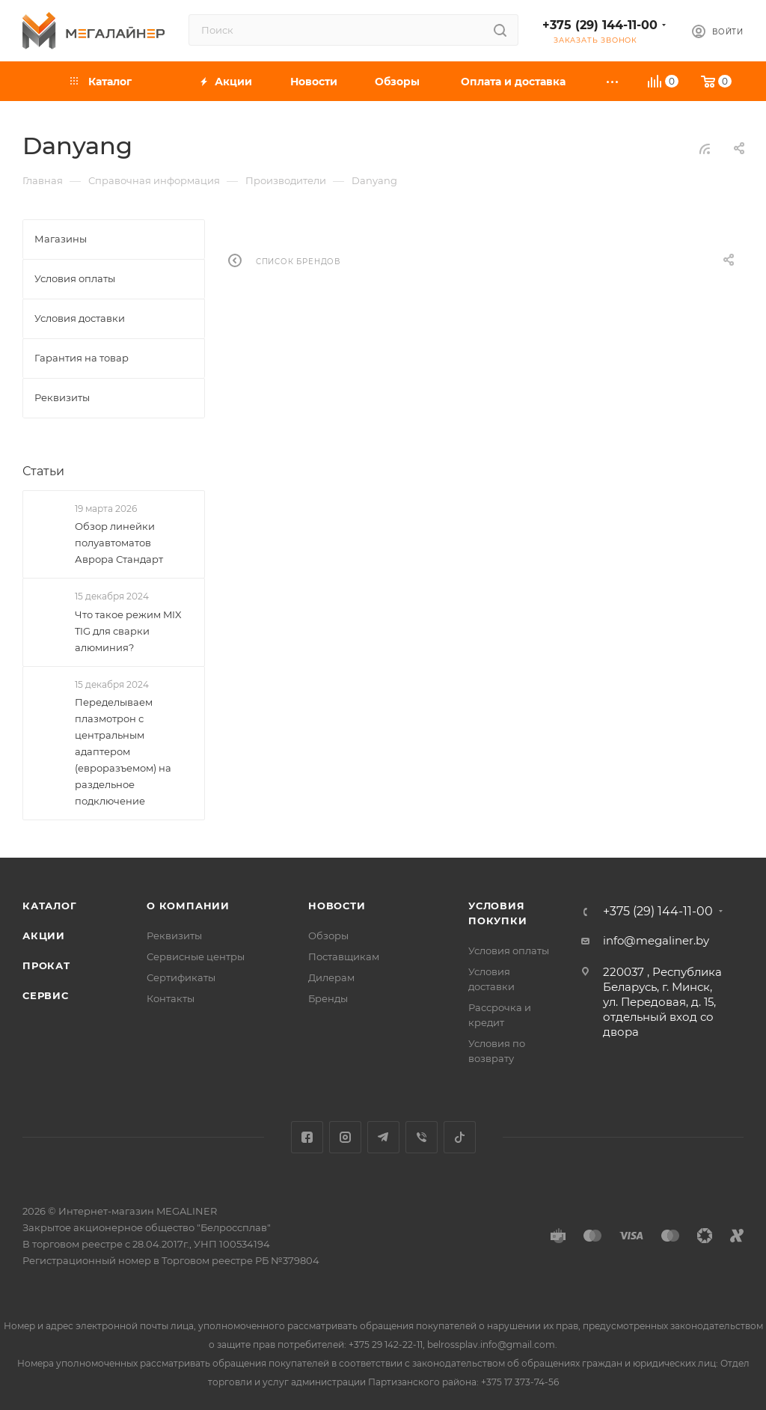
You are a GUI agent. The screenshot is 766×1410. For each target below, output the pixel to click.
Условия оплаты (508, 950)
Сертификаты (181, 977)
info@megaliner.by (656, 940)
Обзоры (328, 935)
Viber (421, 1137)
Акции (43, 935)
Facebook (307, 1137)
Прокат (46, 965)
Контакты (170, 998)
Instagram (345, 1137)
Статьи (43, 471)
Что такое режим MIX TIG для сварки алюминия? (128, 630)
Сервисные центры (196, 956)
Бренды (328, 998)
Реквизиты (174, 935)
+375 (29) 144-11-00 (600, 25)
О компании (188, 906)
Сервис (45, 995)
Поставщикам (343, 956)
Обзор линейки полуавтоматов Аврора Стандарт (119, 542)
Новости (337, 906)
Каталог (49, 906)
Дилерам (331, 977)
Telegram (383, 1137)
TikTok (460, 1137)
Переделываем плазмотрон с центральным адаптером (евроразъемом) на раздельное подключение (123, 751)
